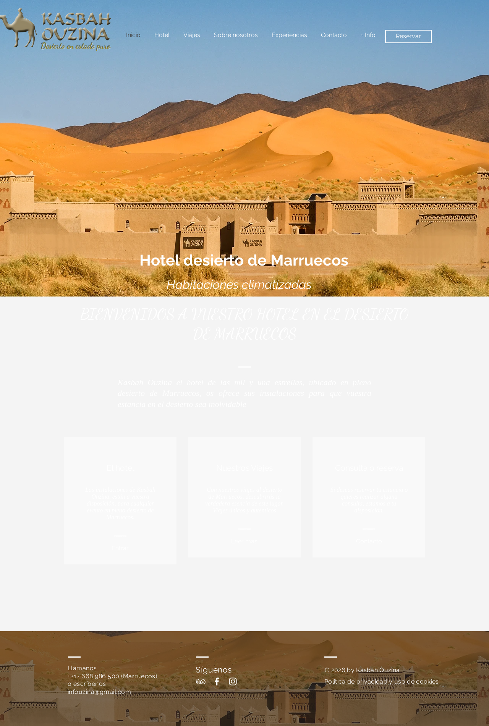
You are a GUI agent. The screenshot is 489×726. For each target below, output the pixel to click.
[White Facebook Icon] (217, 681)
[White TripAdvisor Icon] (201, 681)
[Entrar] (120, 548)
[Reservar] (408, 36)
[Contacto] (369, 542)
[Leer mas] (244, 542)
